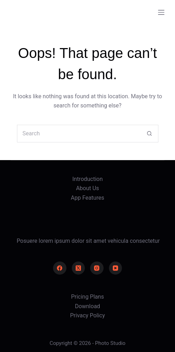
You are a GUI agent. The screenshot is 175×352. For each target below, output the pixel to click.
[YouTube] (115, 268)
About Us (87, 188)
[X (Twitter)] (78, 268)
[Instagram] (97, 268)
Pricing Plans (87, 296)
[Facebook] (59, 268)
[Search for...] (79, 133)
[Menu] (161, 12)
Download (87, 306)
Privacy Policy (87, 315)
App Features (87, 197)
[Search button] (149, 133)
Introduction (87, 179)
